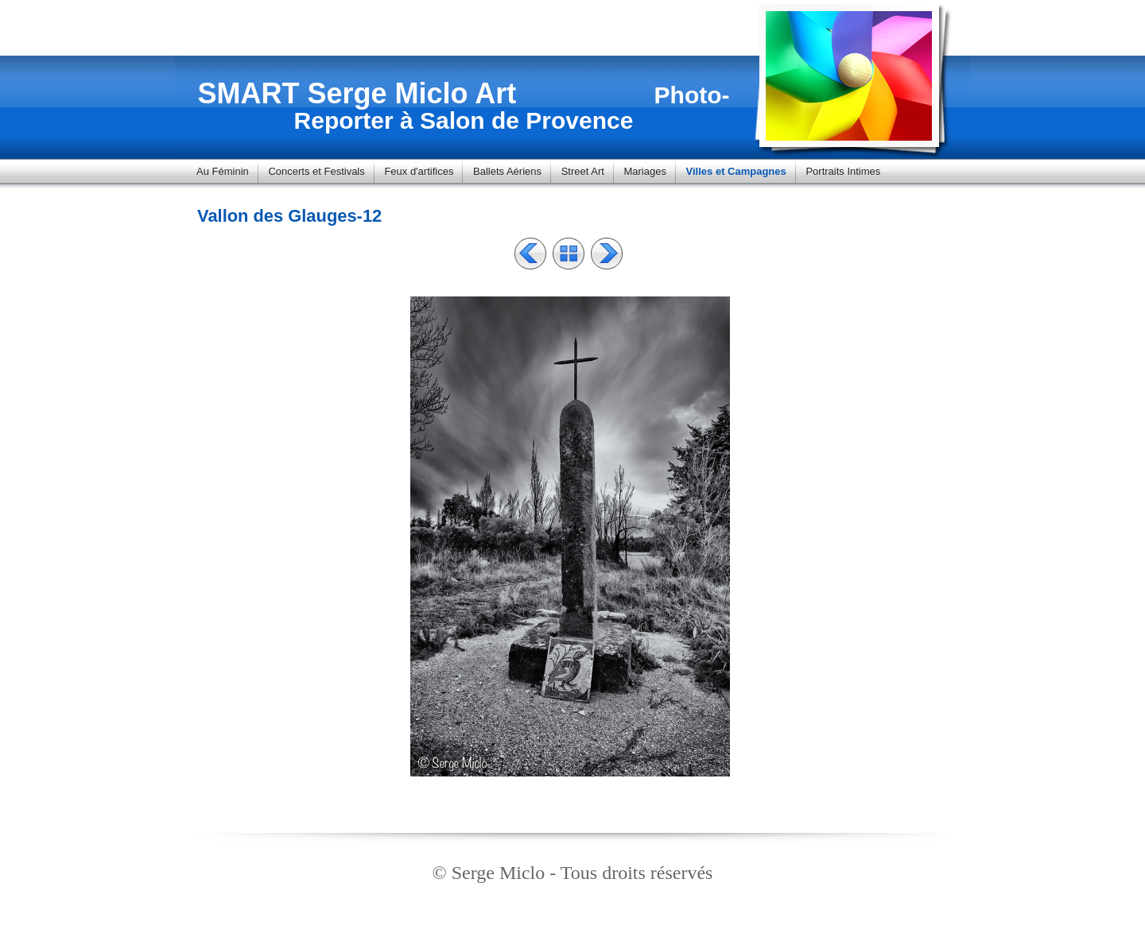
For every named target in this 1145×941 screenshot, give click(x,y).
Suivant (607, 253)
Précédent (530, 253)
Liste (568, 253)
